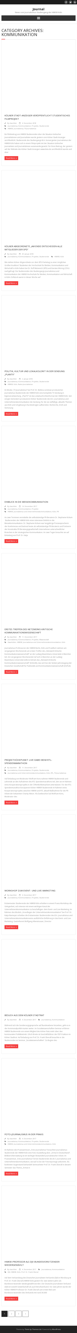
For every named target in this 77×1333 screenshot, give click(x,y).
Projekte (35, 126)
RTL (52, 773)
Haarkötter (12, 642)
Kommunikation (24, 126)
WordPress (56, 1329)
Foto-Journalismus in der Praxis (24, 1134)
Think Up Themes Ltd (33, 1329)
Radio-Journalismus (25, 384)
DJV (9, 1272)
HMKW (10, 128)
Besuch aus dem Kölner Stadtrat (24, 1015)
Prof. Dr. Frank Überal (29, 1272)
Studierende (44, 126)
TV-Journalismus (30, 128)
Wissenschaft (44, 639)
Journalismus (12, 126)
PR (58, 511)
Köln (62, 256)
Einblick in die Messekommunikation (26, 501)
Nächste (25, 1314)
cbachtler (13, 123)
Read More (10, 158)
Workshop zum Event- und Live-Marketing (30, 890)
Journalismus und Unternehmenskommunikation (33, 511)
